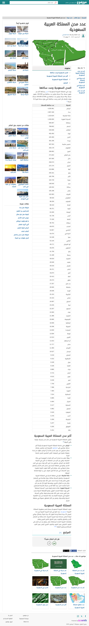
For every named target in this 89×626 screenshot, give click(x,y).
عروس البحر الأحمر (23, 218)
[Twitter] (81, 616)
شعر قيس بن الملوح (23, 211)
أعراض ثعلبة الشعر (23, 228)
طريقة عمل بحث (24, 207)
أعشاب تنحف (25, 231)
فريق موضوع (9, 622)
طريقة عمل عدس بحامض (21, 235)
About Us (26, 622)
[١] (67, 101)
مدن (47, 91)
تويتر (68, 551)
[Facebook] (85, 616)
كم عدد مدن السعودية (81, 91)
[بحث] (55, 2)
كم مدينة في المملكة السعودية (81, 80)
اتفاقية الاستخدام (7, 618)
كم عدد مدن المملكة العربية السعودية (80, 73)
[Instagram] (78, 616)
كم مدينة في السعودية (81, 86)
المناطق (55, 448)
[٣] (56, 526)
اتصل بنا (10, 615)
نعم (54, 543)
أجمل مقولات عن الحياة (22, 238)
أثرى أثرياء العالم (24, 224)
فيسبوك (74, 551)
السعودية (64, 511)
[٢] (63, 442)
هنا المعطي (65, 35)
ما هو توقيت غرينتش (22, 221)
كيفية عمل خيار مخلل (22, 214)
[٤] (54, 526)
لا (49, 543)
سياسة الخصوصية (24, 618)
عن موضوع (26, 615)
